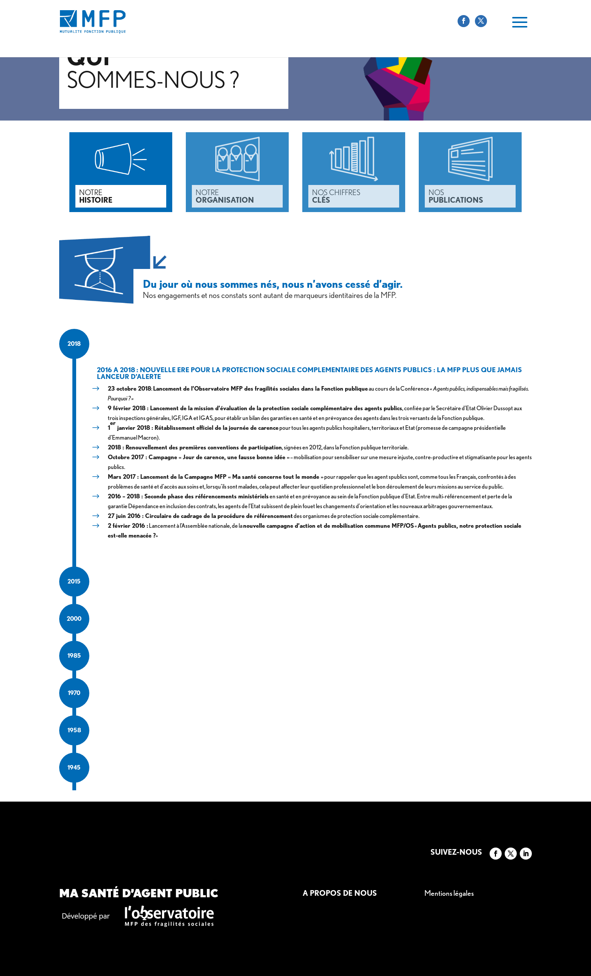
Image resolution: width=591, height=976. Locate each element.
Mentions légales (449, 893)
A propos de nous (340, 893)
